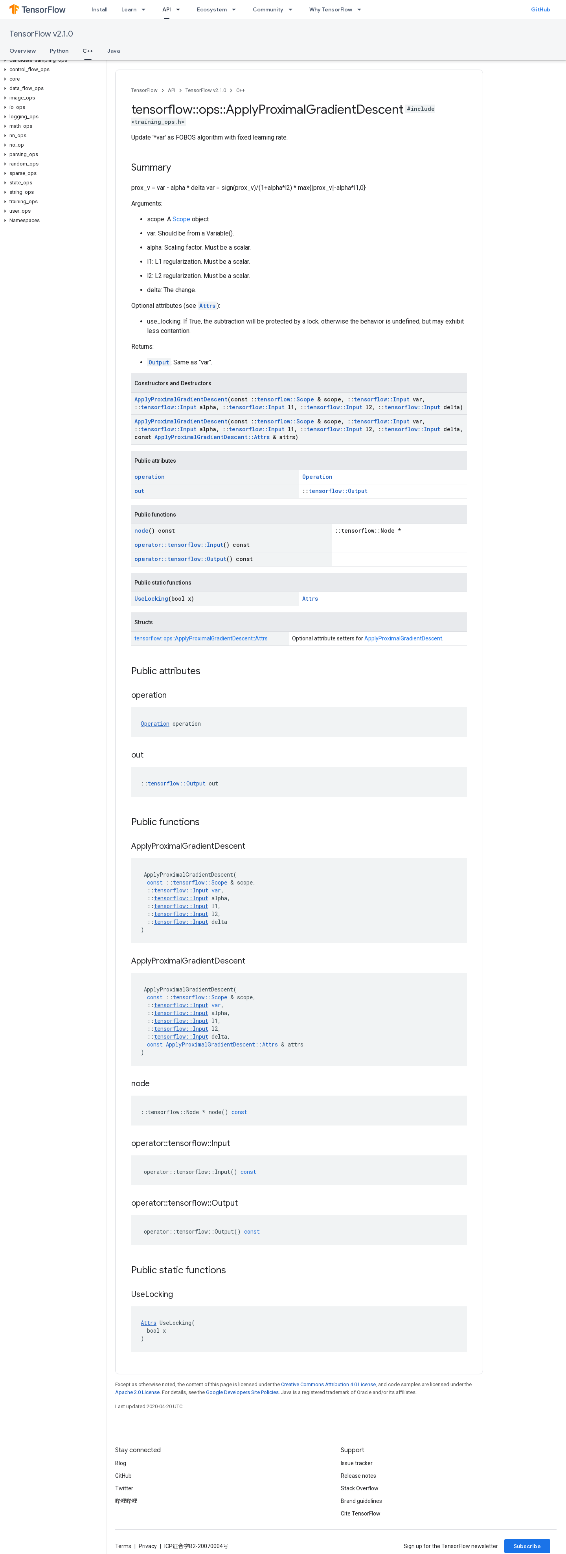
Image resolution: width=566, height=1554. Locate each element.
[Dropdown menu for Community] (292, 9)
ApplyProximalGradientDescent (181, 399)
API (171, 90)
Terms (123, 1546)
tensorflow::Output (338, 491)
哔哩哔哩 (126, 1501)
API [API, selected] (166, 9)
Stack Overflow (360, 1488)
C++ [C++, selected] (88, 50)
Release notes (358, 1476)
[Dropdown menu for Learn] (145, 9)
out (139, 491)
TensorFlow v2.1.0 (41, 34)
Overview (22, 50)
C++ (240, 90)
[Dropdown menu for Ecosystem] (236, 9)
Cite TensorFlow (360, 1513)
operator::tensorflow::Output (180, 559)
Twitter (124, 1488)
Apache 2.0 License (137, 1392)
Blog (120, 1463)
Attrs (207, 305)
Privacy (148, 1546)
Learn (128, 9)
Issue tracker (357, 1463)
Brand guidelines (361, 1501)
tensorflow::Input (382, 399)
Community (268, 9)
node (141, 530)
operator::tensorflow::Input (178, 544)
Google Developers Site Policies (242, 1392)
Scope (181, 219)
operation (149, 476)
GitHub (540, 9)
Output (159, 362)
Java (113, 50)
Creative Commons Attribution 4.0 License (328, 1384)
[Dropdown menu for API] (180, 9)
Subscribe (527, 1546)
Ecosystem (212, 9)
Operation (317, 476)
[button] (51, 60)
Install (99, 9)
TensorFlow (144, 90)
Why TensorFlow (330, 9)
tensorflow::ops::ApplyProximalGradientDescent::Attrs (201, 638)
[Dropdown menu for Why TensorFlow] (361, 9)
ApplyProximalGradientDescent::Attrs (212, 437)
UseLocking (151, 598)
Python (59, 50)
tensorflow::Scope (285, 399)
